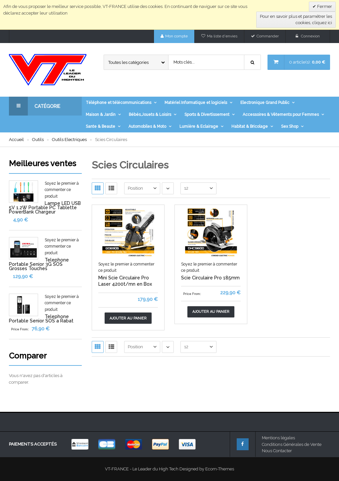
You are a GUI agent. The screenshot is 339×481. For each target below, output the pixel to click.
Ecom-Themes (219, 468)
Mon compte (176, 36)
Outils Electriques (69, 139)
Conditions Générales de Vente (291, 444)
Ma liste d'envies (222, 36)
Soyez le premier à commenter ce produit (62, 190)
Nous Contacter (277, 450)
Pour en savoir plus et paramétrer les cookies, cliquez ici (296, 19)
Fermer (324, 6)
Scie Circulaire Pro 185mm (210, 277)
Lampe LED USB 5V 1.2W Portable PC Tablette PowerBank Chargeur (45, 208)
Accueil (16, 139)
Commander (268, 36)
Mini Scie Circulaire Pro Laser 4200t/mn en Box (125, 281)
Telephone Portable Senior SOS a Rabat (41, 318)
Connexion (310, 36)
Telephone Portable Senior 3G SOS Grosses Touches (39, 264)
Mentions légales (278, 437)
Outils (38, 139)
